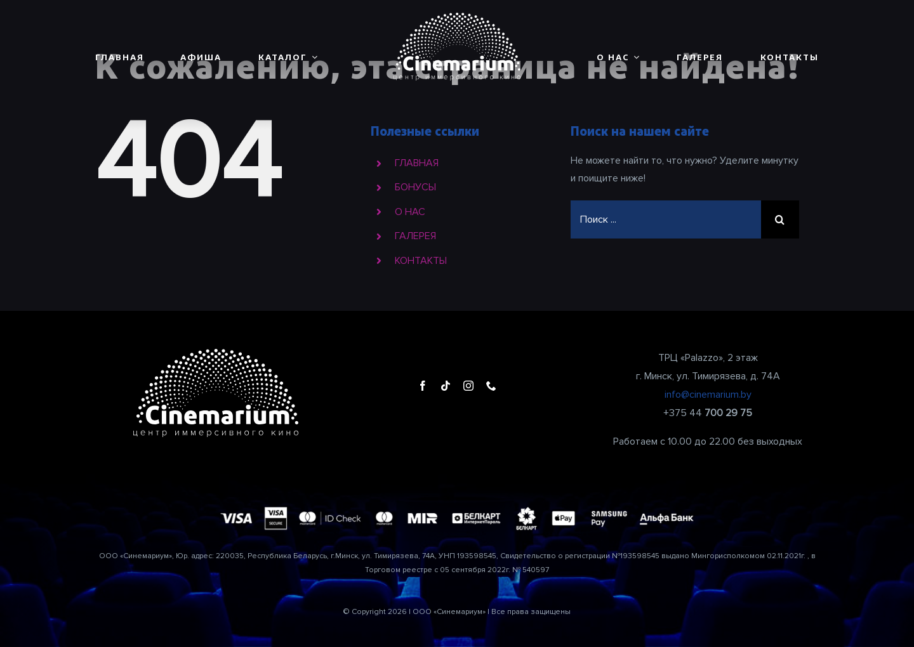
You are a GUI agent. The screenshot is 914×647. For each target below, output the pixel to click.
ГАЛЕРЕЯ (415, 236)
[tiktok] (445, 386)
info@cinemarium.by (708, 394)
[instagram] (468, 386)
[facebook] (423, 386)
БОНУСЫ (415, 187)
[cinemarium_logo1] (457, 17)
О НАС (410, 212)
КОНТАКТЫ (421, 260)
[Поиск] (780, 219)
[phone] (491, 386)
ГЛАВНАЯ (417, 163)
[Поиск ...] (666, 219)
